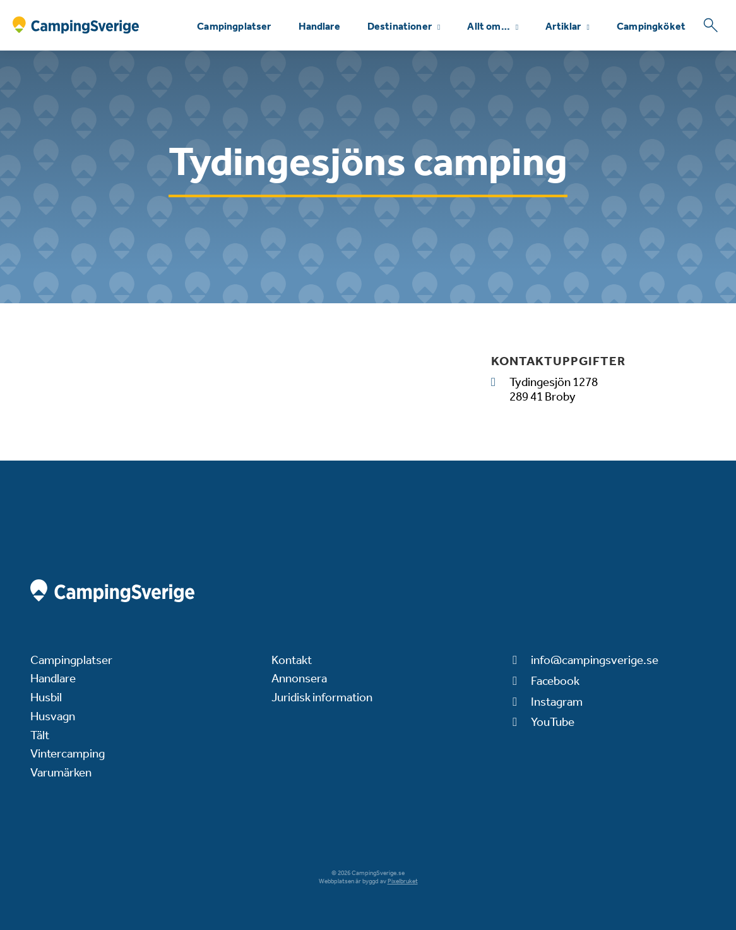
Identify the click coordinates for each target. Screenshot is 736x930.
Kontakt (291, 660)
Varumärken (61, 772)
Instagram (557, 701)
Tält (39, 735)
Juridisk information (321, 697)
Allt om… (488, 26)
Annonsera (299, 678)
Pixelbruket (403, 881)
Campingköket (651, 26)
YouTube (552, 722)
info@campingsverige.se (594, 660)
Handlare (319, 26)
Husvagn (52, 716)
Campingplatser (234, 26)
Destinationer (399, 26)
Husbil (46, 697)
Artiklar (563, 26)
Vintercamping (67, 753)
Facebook (555, 680)
